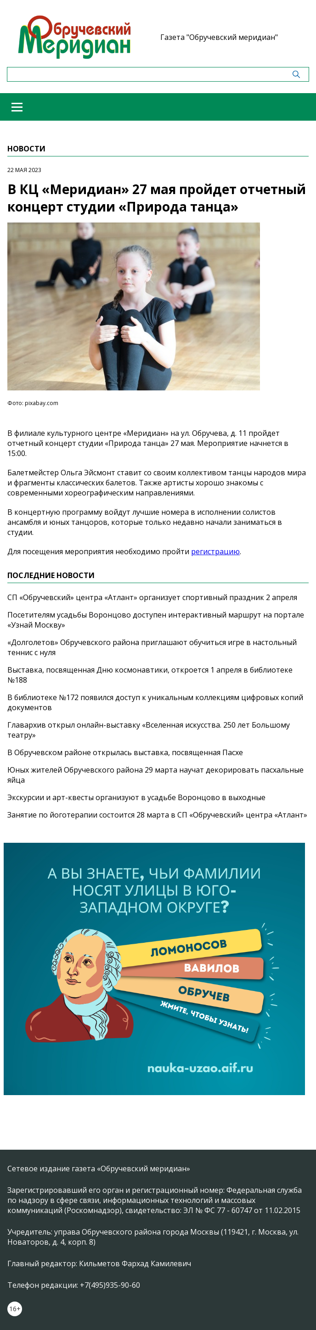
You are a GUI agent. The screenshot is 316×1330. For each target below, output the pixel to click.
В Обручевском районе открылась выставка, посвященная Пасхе (125, 752)
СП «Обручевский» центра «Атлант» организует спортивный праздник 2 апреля (152, 597)
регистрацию (215, 551)
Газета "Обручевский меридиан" (219, 37)
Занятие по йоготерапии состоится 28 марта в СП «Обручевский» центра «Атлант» (157, 815)
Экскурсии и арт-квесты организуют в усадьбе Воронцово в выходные (136, 797)
